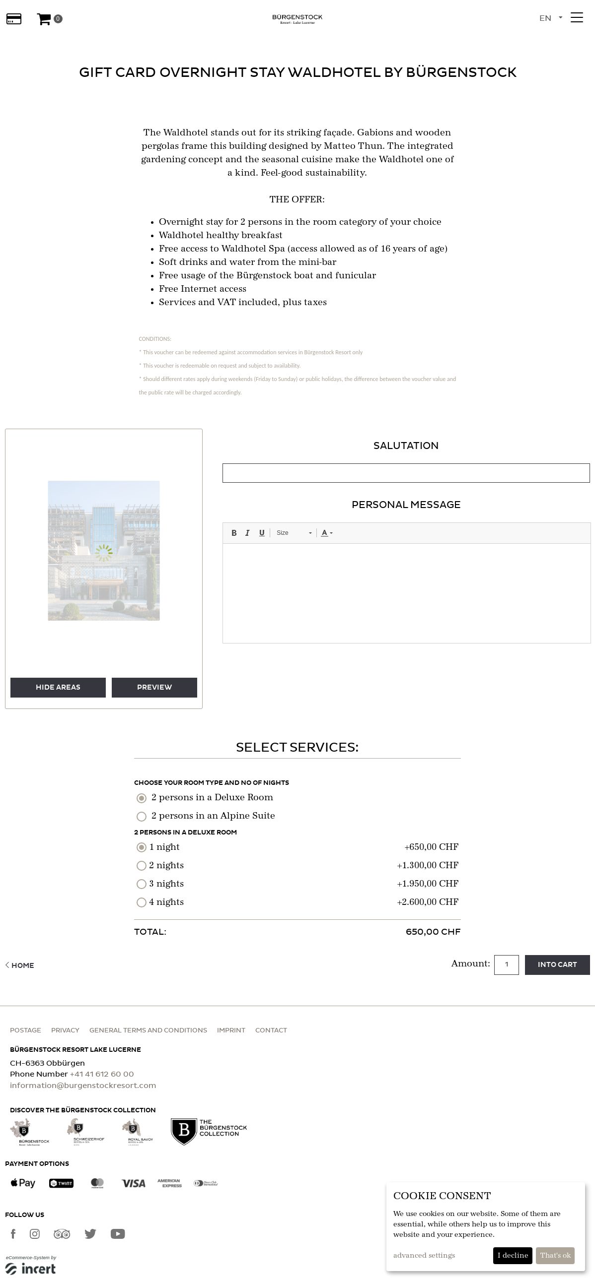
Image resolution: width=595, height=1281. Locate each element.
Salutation (406, 446)
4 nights (166, 902)
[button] (76, 573)
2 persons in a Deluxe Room (212, 797)
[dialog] (485, 1226)
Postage (25, 1030)
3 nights (166, 884)
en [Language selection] (545, 18)
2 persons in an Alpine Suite (213, 816)
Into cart (557, 964)
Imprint (231, 1030)
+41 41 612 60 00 (102, 1074)
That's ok (555, 1255)
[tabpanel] (406, 541)
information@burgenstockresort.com (83, 1085)
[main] (297, 509)
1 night (164, 847)
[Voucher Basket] (49, 18)
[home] (297, 18)
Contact (271, 1030)
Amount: (472, 964)
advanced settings (424, 1255)
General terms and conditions (148, 1030)
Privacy (65, 1030)
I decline (513, 1255)
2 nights (166, 865)
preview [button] (154, 687)
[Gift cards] (13, 18)
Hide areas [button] (58, 687)
